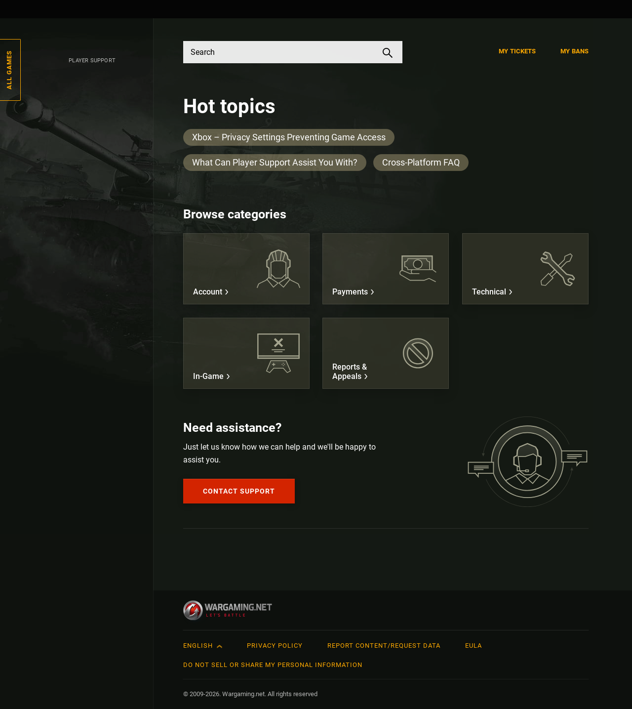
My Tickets (517, 51)
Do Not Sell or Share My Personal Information (272, 664)
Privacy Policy (275, 645)
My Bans (574, 51)
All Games (9, 69)
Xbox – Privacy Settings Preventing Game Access (289, 137)
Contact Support (239, 491)
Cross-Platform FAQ (421, 162)
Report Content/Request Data (383, 645)
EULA (473, 645)
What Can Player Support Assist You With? (274, 162)
